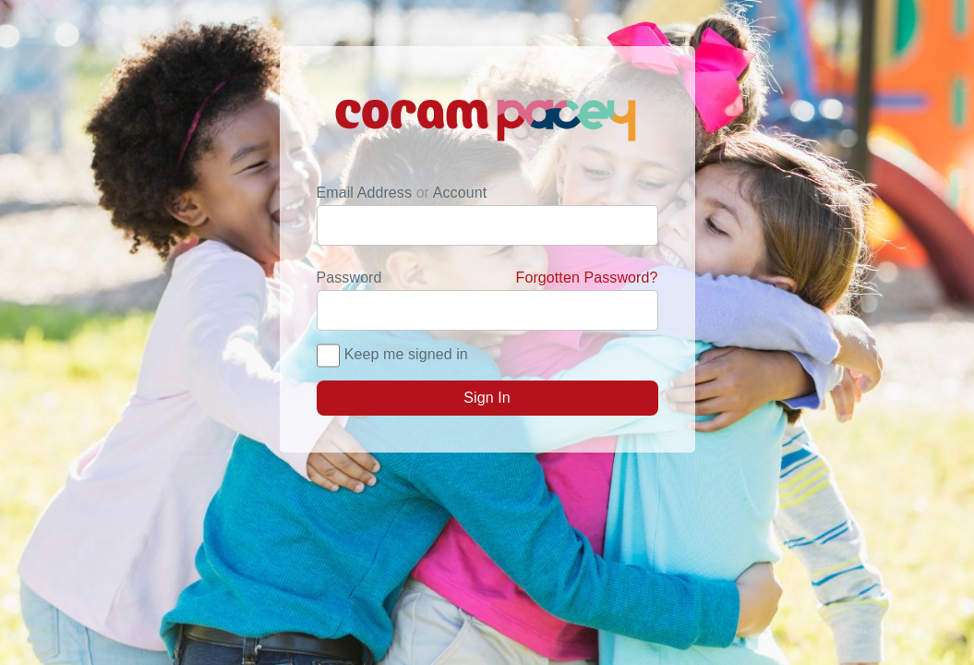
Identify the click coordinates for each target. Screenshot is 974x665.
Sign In (487, 397)
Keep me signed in (406, 354)
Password (487, 278)
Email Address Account (402, 192)
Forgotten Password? (587, 277)
